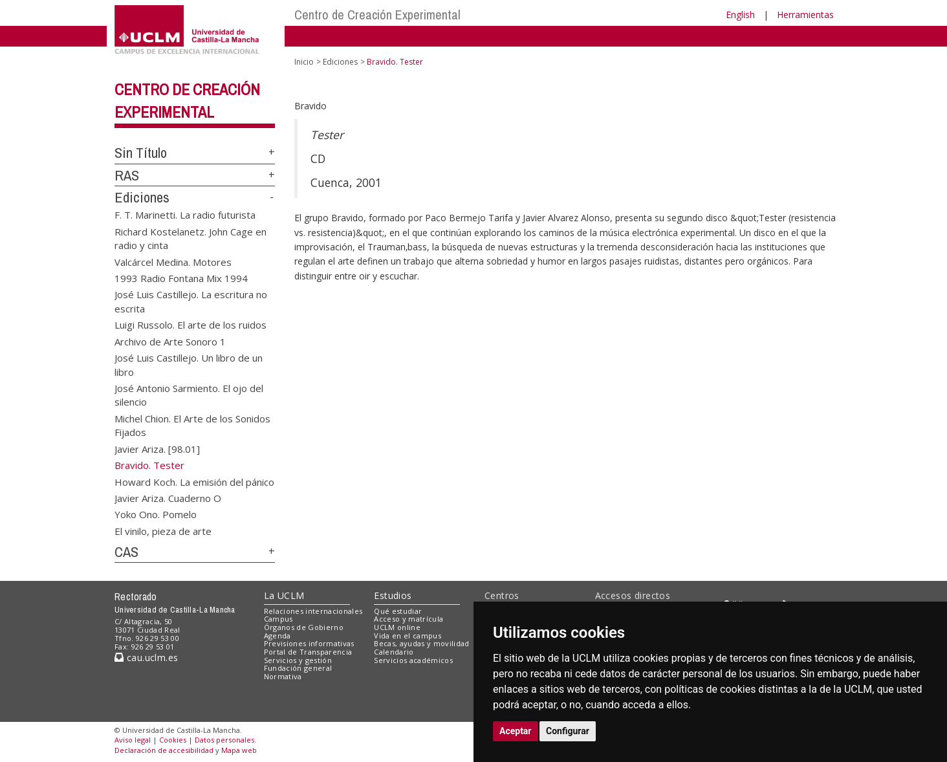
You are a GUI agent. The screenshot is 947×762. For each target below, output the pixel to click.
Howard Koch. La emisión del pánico (194, 481)
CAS (126, 551)
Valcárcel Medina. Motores (173, 261)
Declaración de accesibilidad (163, 750)
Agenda (277, 635)
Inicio (304, 61)
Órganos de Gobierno (303, 627)
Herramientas (805, 14)
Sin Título (140, 152)
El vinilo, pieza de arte (163, 530)
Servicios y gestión (298, 660)
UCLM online (397, 627)
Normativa (283, 676)
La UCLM (284, 595)
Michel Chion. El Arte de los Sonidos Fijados (192, 424)
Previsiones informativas (309, 643)
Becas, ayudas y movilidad (421, 643)
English (740, 14)
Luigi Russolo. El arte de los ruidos (190, 324)
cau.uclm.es (146, 657)
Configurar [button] (567, 731)
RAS (126, 175)
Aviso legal (132, 740)
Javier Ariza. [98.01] (157, 448)
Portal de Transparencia (308, 652)
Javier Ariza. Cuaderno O (167, 497)
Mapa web (239, 750)
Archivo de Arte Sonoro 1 (170, 340)
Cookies (172, 740)
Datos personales (224, 740)
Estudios (392, 595)
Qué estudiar (398, 611)
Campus (278, 619)
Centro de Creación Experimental (377, 14)
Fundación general (298, 668)
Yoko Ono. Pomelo (155, 514)
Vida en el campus (407, 635)
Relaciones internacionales (313, 611)
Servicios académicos (413, 660)
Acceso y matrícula (408, 619)
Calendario (393, 652)
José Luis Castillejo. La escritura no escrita (190, 301)
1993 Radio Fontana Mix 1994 (181, 278)
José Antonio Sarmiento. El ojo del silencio (188, 395)
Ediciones (141, 197)
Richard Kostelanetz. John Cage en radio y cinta (190, 237)
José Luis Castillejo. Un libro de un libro (188, 364)
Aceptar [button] (515, 731)
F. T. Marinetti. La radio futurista (185, 214)
